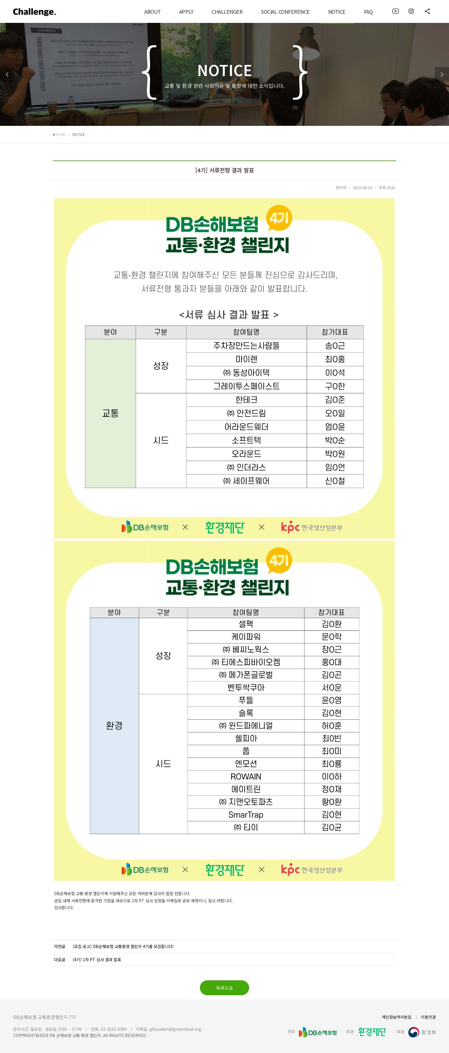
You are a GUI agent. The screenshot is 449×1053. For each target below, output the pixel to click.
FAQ (368, 11)
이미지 (395, 11)
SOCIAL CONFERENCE (285, 11)
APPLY (186, 11)
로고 (36, 13)
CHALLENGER (227, 11)
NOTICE (337, 11)
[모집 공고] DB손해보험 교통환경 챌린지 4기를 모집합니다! (123, 946)
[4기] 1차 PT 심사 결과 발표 (97, 960)
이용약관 (428, 1017)
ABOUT (152, 11)
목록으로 (224, 988)
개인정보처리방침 (396, 1017)
